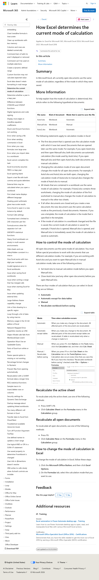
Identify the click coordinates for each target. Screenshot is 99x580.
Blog (35, 568)
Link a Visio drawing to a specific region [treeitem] (17, 309)
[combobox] (16, 25)
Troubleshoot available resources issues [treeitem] (16, 425)
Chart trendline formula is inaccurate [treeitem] (17, 35)
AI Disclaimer (8, 568)
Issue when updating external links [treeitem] (15, 295)
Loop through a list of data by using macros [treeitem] (17, 315)
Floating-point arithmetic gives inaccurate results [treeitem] (17, 202)
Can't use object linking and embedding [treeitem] (18, 28)
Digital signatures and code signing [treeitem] (18, 113)
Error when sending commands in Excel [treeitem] (15, 141)
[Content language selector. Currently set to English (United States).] (15, 562)
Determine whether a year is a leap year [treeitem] (18, 97)
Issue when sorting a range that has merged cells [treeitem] (17, 281)
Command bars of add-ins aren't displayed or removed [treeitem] (18, 55)
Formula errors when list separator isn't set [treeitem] (16, 227)
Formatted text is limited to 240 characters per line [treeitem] (18, 220)
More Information (45, 64)
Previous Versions (23, 568)
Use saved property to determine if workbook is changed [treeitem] (17, 454)
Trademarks (20, 572)
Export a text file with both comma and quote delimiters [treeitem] (18, 179)
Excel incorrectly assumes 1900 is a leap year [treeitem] (17, 168)
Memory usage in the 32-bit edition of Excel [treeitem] (18, 322)
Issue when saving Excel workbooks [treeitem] (16, 274)
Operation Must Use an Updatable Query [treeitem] (16, 343)
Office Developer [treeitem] (11, 544)
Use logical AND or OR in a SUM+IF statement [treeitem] (17, 446)
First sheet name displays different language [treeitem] (17, 196)
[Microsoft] (4, 3)
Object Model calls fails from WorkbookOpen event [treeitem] (18, 336)
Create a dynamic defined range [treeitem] (17, 69)
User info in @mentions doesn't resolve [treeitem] (16, 463)
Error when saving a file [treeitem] (16, 135)
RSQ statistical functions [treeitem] (16, 382)
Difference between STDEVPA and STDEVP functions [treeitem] (16, 105)
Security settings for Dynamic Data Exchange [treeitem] (16, 398)
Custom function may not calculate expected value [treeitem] (17, 76)
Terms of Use (8, 572)
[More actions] (93, 19)
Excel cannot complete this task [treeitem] (17, 161)
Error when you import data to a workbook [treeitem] (18, 154)
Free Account (89, 10)
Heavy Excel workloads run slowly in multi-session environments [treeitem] (17, 242)
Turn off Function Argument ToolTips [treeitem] (18, 432)
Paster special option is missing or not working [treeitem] (16, 357)
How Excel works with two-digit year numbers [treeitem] (17, 261)
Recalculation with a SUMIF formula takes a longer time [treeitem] (18, 377)
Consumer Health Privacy (74, 568)
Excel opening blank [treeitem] (15, 173)
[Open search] (86, 3)
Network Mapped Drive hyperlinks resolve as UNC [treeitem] (17, 329)
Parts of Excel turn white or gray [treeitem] (17, 350)
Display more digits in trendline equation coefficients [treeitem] (15, 122)
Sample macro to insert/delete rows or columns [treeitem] (15, 389)
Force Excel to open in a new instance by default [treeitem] (18, 209)
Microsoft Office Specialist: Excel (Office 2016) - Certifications (61, 534)
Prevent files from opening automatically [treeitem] (17, 370)
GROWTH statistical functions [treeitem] (15, 234)
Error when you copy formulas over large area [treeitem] (16, 148)
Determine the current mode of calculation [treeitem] (16, 90)
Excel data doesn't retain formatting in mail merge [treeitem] (17, 83)
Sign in (93, 3)
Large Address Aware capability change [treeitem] (15, 302)
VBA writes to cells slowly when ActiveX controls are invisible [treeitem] (17, 471)
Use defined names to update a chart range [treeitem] (15, 439)
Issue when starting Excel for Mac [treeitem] (18, 288)
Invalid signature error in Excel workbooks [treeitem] (17, 267)
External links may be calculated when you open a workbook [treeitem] (18, 187)
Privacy (56, 568)
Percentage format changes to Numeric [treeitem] (18, 363)
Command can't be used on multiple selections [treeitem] (18, 62)
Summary (42, 61)
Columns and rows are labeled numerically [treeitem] (16, 49)
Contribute (46, 568)
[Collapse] (26, 19)
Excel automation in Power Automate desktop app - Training (60, 521)
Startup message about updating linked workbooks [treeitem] (18, 405)
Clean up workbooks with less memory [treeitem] (17, 42)
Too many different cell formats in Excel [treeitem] (16, 411)
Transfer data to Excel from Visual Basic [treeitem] (17, 418)
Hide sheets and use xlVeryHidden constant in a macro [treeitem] (17, 252)
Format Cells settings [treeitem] (15, 215)
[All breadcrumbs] (38, 19)
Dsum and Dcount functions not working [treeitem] (18, 130)
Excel (44, 19)
